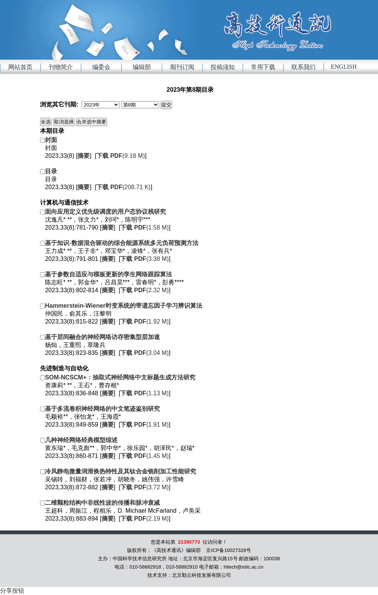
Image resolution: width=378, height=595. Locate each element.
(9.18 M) (120, 156)
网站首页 (20, 67)
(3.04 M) (144, 353)
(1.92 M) (144, 321)
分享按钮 (12, 590)
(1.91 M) (144, 424)
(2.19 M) (144, 518)
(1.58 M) (144, 227)
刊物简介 (61, 67)
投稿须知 (223, 67)
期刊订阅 (182, 67)
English (343, 66)
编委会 (101, 67)
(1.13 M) (144, 393)
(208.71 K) (123, 187)
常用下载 (263, 67)
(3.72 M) (144, 487)
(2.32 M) (144, 290)
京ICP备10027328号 (228, 550)
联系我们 (303, 67)
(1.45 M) (144, 456)
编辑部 (142, 67)
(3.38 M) (144, 259)
